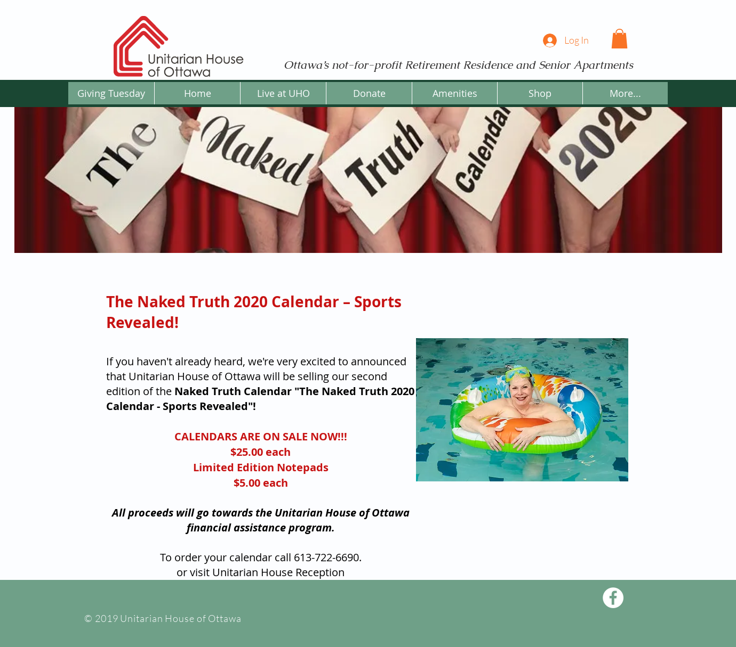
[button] (619, 38)
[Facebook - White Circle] (613, 597)
